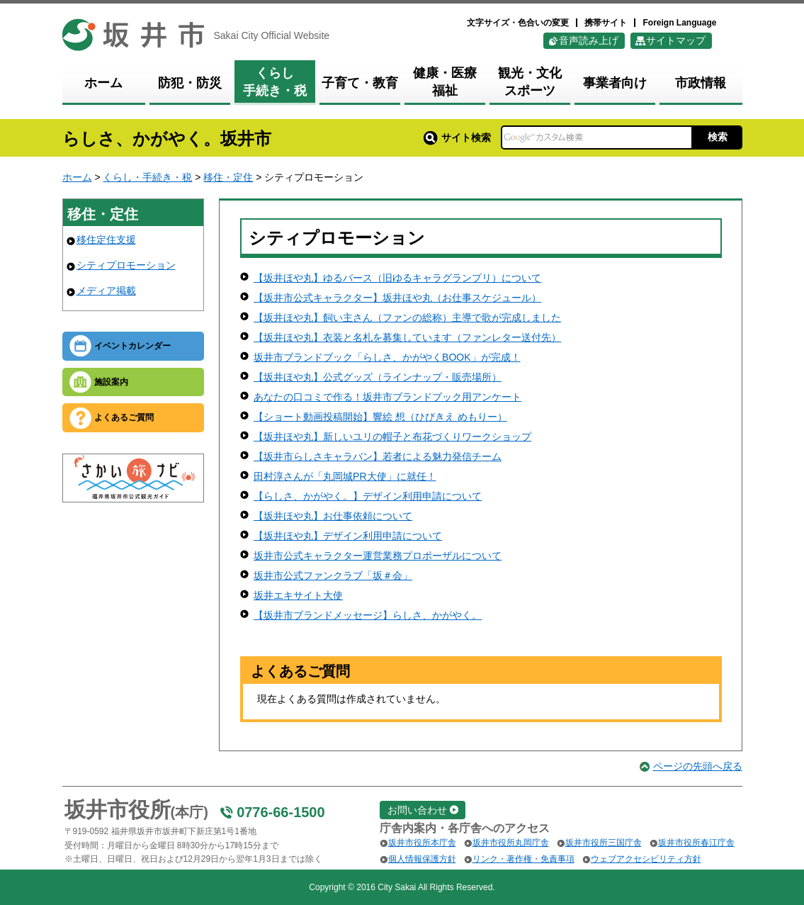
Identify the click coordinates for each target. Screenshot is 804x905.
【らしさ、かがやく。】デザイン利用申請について (368, 496)
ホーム (77, 177)
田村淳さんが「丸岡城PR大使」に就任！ (345, 476)
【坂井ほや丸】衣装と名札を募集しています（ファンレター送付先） (407, 337)
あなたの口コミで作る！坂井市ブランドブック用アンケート (387, 397)
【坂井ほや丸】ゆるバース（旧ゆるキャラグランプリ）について (397, 277)
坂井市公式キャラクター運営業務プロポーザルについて (378, 555)
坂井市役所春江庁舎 (696, 843)
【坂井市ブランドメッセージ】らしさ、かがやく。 (368, 615)
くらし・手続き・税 (147, 177)
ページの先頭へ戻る (697, 766)
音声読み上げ (588, 40)
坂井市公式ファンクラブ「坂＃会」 (333, 575)
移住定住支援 (106, 239)
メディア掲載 (106, 290)
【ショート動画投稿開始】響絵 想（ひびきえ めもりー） (380, 416)
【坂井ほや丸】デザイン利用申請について (348, 535)
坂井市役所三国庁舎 (603, 843)
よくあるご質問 (124, 417)
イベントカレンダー (132, 346)
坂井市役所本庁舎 (422, 843)
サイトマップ (676, 40)
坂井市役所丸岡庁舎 (510, 843)
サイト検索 (457, 137)
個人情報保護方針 (422, 859)
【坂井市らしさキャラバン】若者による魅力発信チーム (378, 456)
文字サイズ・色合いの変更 (518, 23)
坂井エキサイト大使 (298, 595)
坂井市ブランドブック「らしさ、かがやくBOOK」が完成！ (387, 357)
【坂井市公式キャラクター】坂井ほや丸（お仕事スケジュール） (397, 297)
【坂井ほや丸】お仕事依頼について (333, 516)
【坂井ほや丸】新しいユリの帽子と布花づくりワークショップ (392, 436)
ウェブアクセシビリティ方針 (646, 859)
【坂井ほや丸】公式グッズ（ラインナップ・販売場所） (378, 377)
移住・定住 (228, 177)
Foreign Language (679, 23)
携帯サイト (605, 23)
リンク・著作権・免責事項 (523, 859)
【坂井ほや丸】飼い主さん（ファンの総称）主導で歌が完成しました (407, 317)
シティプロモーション (126, 265)
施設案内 (111, 382)
